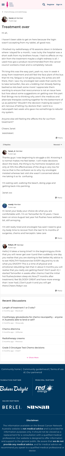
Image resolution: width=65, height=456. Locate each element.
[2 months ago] (8, 311)
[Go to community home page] (10, 4)
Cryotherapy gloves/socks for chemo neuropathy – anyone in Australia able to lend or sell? (32, 318)
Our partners (33, 372)
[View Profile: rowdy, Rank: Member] (4, 205)
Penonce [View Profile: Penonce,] (18, 341)
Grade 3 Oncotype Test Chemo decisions (23, 347)
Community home (11, 369)
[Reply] (59, 137)
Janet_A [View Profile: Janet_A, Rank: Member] (12, 18)
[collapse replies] (32, 149)
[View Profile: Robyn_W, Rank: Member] (4, 246)
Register (50, 4)
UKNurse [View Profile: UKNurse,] (19, 332)
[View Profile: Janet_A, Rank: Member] (5, 19)
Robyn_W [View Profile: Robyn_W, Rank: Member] (12, 245)
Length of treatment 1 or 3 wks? (18, 307)
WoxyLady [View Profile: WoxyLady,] (19, 323)
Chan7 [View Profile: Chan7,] (17, 351)
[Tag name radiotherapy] (8, 133)
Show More (33, 357)
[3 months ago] (8, 332)
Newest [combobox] (58, 145)
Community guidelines (35, 369)
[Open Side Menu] (3, 4)
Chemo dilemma (11, 329)
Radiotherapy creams (13, 338)
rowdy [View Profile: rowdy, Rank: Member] (10, 204)
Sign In (59, 4)
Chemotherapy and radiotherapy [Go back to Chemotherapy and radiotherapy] (14, 12)
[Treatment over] (12, 154)
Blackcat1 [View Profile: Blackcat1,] (19, 311)
